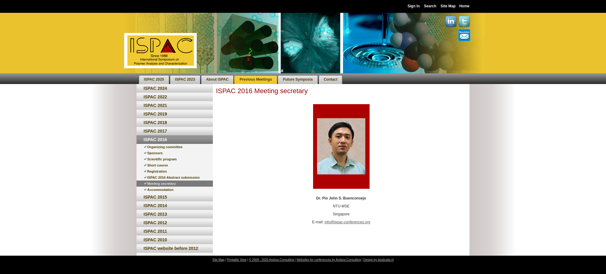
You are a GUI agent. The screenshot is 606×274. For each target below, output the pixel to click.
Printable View (236, 259)
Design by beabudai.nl (378, 259)
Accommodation (160, 190)
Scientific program (162, 159)
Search (430, 6)
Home (464, 6)
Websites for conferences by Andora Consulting (329, 259)
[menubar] (240, 78)
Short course (157, 165)
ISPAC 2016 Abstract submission (173, 177)
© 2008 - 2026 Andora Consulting (272, 259)
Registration (157, 171)
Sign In (413, 6)
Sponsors (155, 153)
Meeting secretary (161, 183)
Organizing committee (165, 147)
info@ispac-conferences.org (348, 222)
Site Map (447, 6)
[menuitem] (154, 79)
